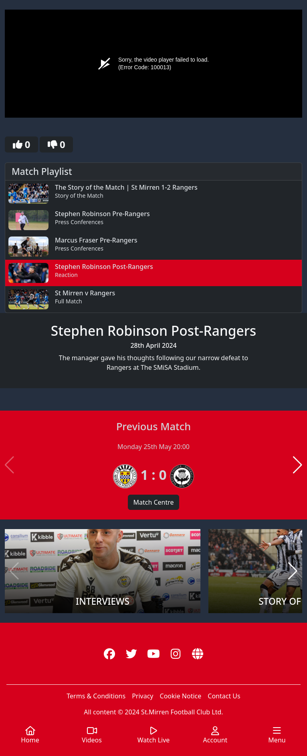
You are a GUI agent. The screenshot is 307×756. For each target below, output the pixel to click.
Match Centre (153, 502)
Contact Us (224, 696)
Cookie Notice (181, 696)
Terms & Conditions (96, 696)
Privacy (142, 696)
